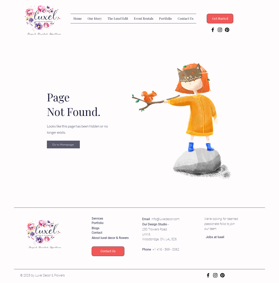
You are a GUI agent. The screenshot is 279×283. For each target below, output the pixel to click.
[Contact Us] (108, 251)
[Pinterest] (227, 30)
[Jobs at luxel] (219, 237)
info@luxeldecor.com (165, 219)
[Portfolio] (105, 223)
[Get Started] (220, 18)
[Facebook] (213, 30)
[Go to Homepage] (63, 144)
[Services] (105, 218)
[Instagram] (220, 30)
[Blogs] (105, 228)
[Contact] (105, 233)
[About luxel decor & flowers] (110, 238)
